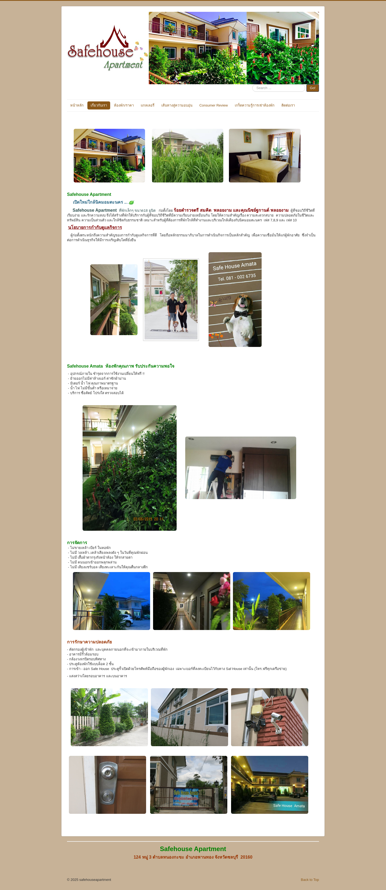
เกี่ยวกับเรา (99, 105)
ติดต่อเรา (288, 105)
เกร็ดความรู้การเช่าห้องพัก (254, 105)
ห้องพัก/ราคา (124, 105)
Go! (313, 88)
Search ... (252, 84)
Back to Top (310, 880)
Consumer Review (213, 105)
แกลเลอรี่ (147, 105)
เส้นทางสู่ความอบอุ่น (176, 105)
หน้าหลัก (77, 105)
